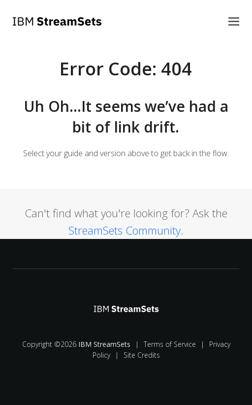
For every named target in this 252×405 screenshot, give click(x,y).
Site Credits (142, 355)
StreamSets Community (124, 230)
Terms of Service (170, 344)
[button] (233, 20)
